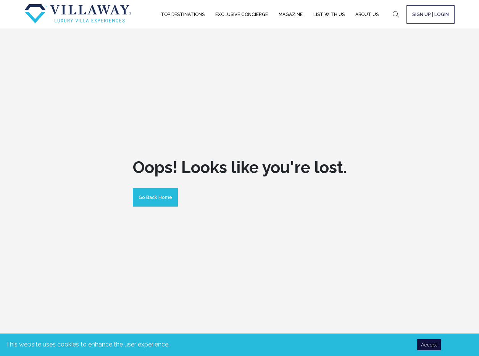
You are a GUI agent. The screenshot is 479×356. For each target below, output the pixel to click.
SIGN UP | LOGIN (430, 14)
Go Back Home (155, 197)
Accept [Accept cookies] (429, 345)
